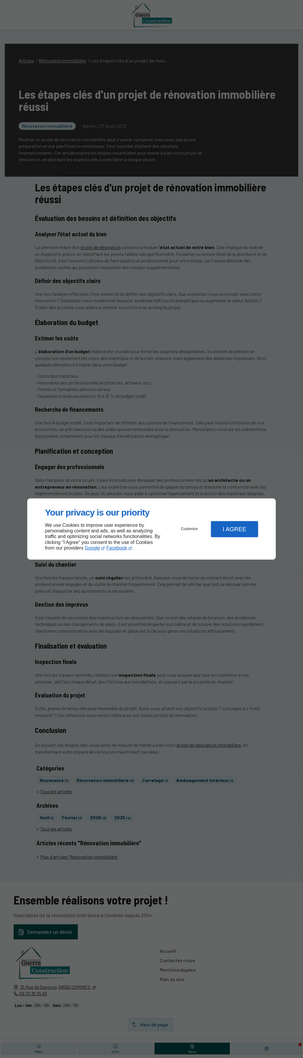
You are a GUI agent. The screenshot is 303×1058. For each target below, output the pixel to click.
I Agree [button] (234, 529)
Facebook (117, 547)
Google (92, 547)
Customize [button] (189, 529)
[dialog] (151, 529)
